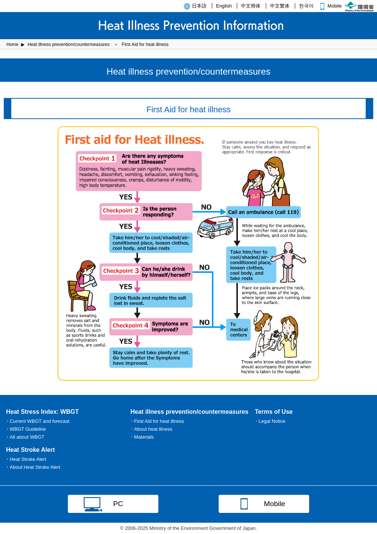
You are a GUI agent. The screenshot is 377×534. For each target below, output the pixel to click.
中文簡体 (251, 6)
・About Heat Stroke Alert (32, 467)
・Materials (141, 437)
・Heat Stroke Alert (25, 459)
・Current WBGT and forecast (37, 421)
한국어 (306, 6)
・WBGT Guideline (25, 429)
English (224, 6)
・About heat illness (150, 429)
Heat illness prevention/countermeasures (68, 44)
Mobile (330, 6)
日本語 (199, 6)
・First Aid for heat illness (156, 421)
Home (12, 44)
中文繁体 (280, 6)
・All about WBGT (24, 437)
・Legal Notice (269, 421)
